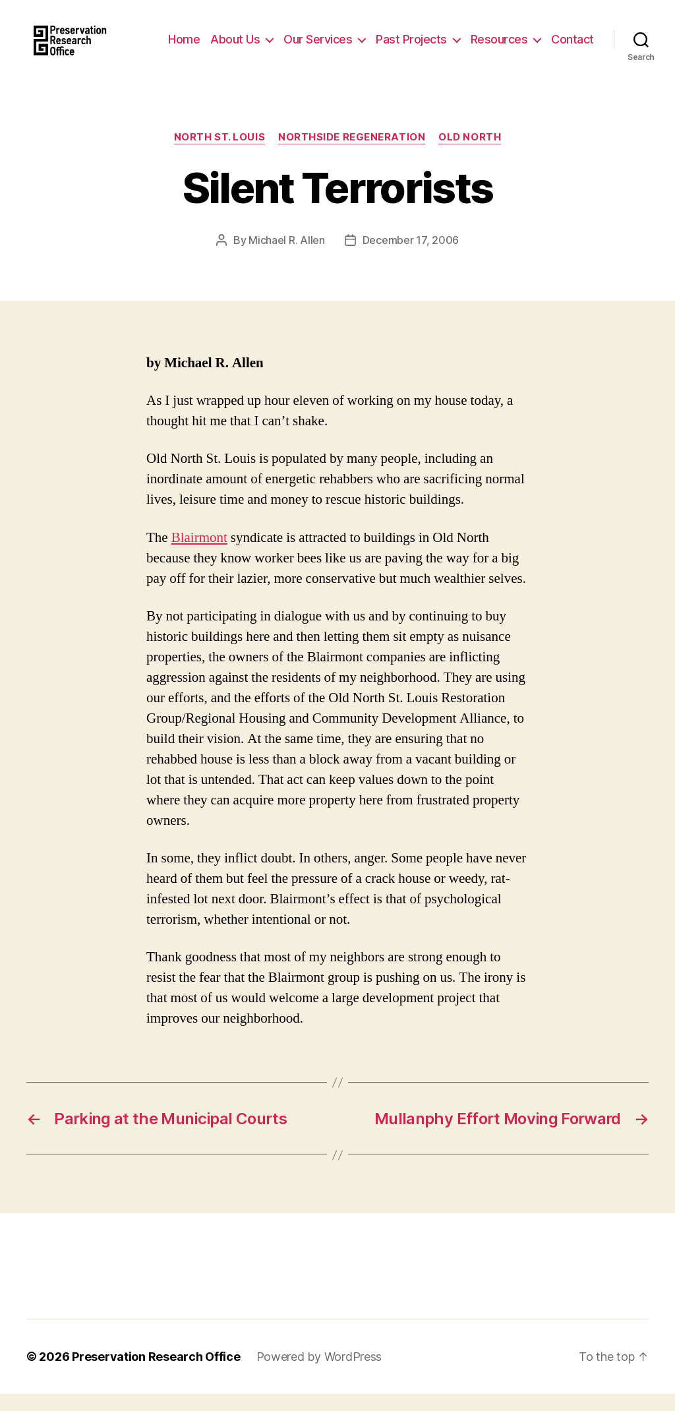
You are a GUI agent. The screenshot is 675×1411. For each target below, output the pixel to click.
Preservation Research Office (156, 1374)
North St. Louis (219, 155)
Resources (552, 38)
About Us (288, 38)
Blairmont (199, 555)
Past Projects (464, 38)
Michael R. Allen (287, 257)
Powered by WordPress (319, 1374)
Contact (572, 58)
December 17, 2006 (411, 257)
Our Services (371, 38)
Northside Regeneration (351, 155)
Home (237, 38)
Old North (469, 155)
